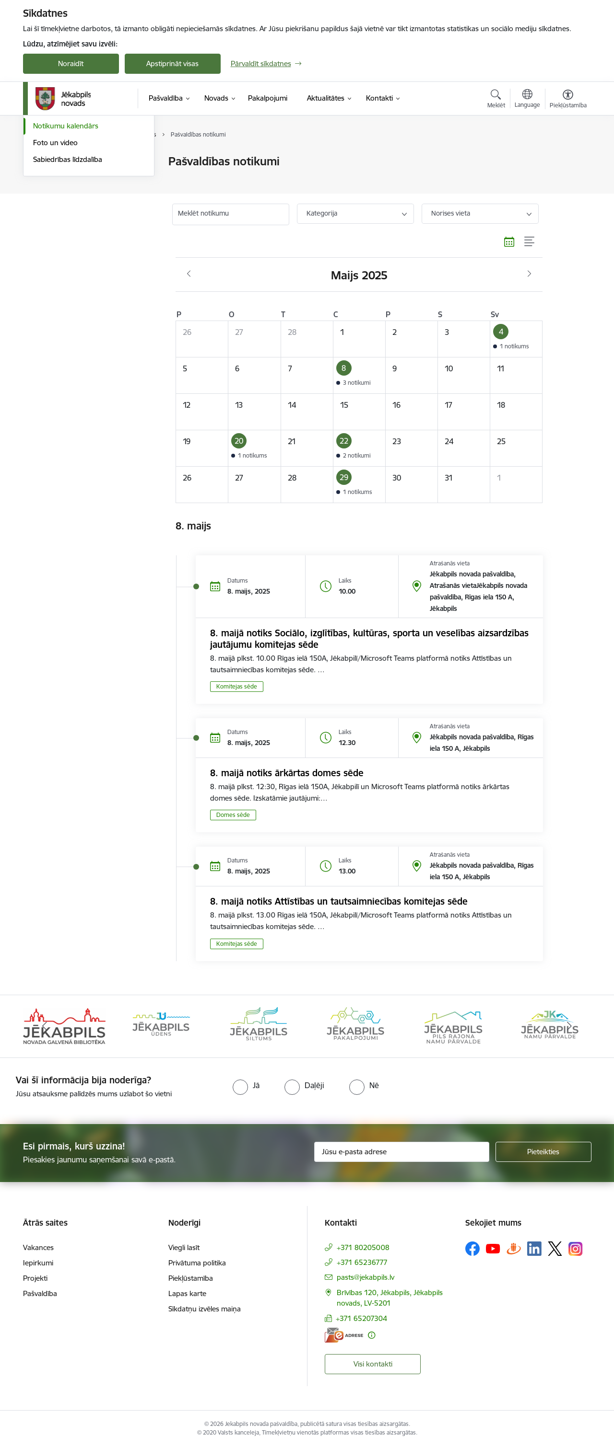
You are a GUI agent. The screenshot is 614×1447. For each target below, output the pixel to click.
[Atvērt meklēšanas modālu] (496, 100)
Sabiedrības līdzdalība (67, 261)
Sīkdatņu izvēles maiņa (204, 1308)
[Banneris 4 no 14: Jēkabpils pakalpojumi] (355, 1025)
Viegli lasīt (184, 1247)
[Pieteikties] (543, 1152)
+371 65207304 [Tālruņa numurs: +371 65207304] (361, 1318)
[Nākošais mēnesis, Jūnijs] (529, 274)
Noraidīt (70, 63)
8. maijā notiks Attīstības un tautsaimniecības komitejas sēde (339, 901)
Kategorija (322, 213)
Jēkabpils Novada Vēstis (71, 212)
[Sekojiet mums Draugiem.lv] (514, 1248)
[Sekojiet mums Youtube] (493, 1248)
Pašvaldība (40, 1293)
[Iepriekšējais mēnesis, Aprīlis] (188, 274)
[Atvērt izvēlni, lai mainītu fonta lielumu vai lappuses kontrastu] (568, 100)
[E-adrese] (344, 1335)
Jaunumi (46, 161)
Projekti (35, 1278)
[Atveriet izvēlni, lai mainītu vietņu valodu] (527, 100)
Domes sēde (233, 814)
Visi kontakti (373, 1363)
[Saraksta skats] (529, 242)
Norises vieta (450, 213)
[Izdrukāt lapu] (567, 157)
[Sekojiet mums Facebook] (472, 1248)
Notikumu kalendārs (65, 228)
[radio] (246, 1085)
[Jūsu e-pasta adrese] (401, 1152)
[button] (516, 339)
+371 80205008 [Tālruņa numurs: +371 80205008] (363, 1247)
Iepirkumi (38, 1262)
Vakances (38, 1247)
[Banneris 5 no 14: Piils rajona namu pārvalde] (452, 1025)
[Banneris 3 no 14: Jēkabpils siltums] (258, 1025)
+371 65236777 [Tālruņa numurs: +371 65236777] (362, 1262)
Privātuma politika (197, 1262)
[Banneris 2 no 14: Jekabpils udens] (161, 1025)
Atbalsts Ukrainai (60, 195)
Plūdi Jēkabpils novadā (69, 178)
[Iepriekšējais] (45, 1026)
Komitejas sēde (236, 686)
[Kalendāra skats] (509, 242)
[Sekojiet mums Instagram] (575, 1249)
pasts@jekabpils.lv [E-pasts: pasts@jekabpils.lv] (365, 1277)
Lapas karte (187, 1293)
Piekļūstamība (190, 1278)
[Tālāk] (569, 1026)
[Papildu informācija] (371, 1335)
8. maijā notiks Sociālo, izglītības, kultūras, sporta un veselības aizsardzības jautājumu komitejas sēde (369, 638)
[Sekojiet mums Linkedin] (534, 1248)
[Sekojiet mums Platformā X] (555, 1248)
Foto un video (55, 245)
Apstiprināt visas (172, 63)
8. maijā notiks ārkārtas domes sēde (287, 773)
